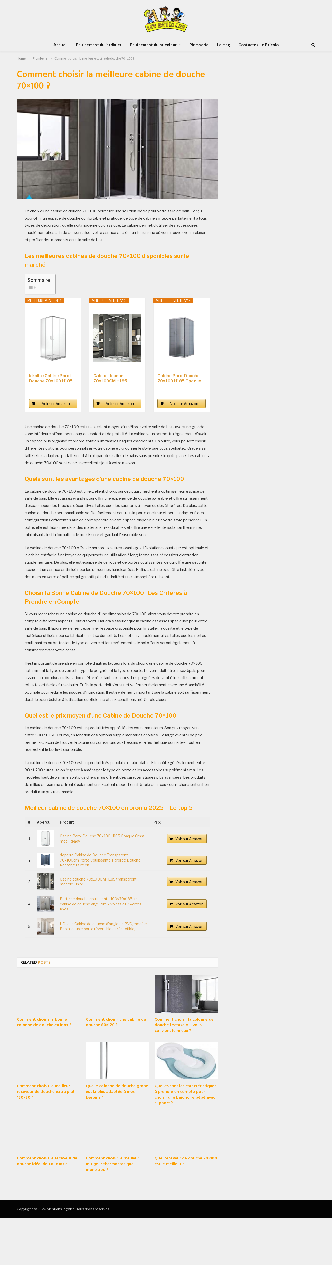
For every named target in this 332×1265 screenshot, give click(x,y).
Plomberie (199, 44)
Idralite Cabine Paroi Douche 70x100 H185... (52, 378)
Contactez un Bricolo (258, 44)
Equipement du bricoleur (153, 44)
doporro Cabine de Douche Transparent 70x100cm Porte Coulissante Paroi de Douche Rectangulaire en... (100, 860)
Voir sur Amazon (56, 403)
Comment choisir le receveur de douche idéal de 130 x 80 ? (47, 1161)
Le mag (223, 44)
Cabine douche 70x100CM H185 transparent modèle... (115, 378)
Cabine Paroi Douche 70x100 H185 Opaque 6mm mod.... (179, 378)
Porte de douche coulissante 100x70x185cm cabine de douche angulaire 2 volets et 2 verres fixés (100, 904)
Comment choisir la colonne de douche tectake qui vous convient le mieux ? (184, 1025)
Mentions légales (61, 1209)
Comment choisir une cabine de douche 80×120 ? (116, 1022)
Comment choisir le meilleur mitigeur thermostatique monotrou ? (112, 1164)
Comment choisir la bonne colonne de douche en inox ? (44, 1022)
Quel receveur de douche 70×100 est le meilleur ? (186, 1161)
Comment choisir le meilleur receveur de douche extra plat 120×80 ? (46, 1092)
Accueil (60, 44)
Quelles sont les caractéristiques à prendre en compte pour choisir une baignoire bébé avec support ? (185, 1095)
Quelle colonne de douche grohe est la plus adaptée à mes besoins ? (117, 1092)
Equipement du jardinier (99, 44)
